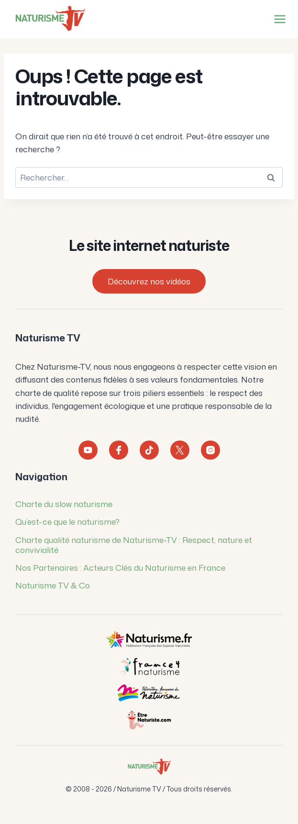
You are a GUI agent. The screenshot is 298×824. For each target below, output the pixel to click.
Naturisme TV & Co (52, 585)
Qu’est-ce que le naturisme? (67, 521)
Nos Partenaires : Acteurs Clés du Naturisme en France (120, 567)
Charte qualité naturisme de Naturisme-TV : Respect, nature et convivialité (133, 544)
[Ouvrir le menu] (278, 19)
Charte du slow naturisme (63, 503)
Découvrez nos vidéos (149, 281)
